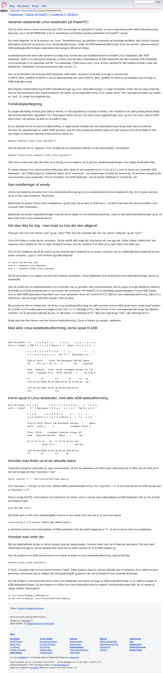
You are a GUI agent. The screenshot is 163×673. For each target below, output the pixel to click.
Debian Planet (136, 650)
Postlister (103, 650)
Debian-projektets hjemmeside (31, 608)
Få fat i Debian (46, 639)
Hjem (12, 634)
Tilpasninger (15, 11)
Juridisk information (18, 650)
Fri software (15, 647)
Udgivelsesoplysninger (79, 650)
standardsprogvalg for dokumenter (40, 624)
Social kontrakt (16, 642)
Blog (11, 6)
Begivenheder (75, 644)
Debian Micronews (138, 647)
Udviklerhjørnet (46, 653)
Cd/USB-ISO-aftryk (48, 644)
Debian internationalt (108, 642)
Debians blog (135, 644)
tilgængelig (74, 657)
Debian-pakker (46, 650)
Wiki (44, 6)
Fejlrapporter (105, 647)
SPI (40, 665)
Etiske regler (15, 644)
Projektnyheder (76, 642)
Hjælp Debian (16, 653)
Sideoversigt (135, 639)
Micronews (23, 6)
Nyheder (73, 639)
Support (103, 639)
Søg (131, 642)
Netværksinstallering (48, 642)
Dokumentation (76, 647)
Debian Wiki (75, 653)
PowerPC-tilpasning (29, 11)
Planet (35, 6)
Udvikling (72, 14)
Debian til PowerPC (37, 14)
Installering (57, 14)
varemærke (34, 668)
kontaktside (22, 657)
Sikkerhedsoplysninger (109, 644)
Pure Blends (45, 647)
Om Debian (15, 639)
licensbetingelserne (61, 665)
